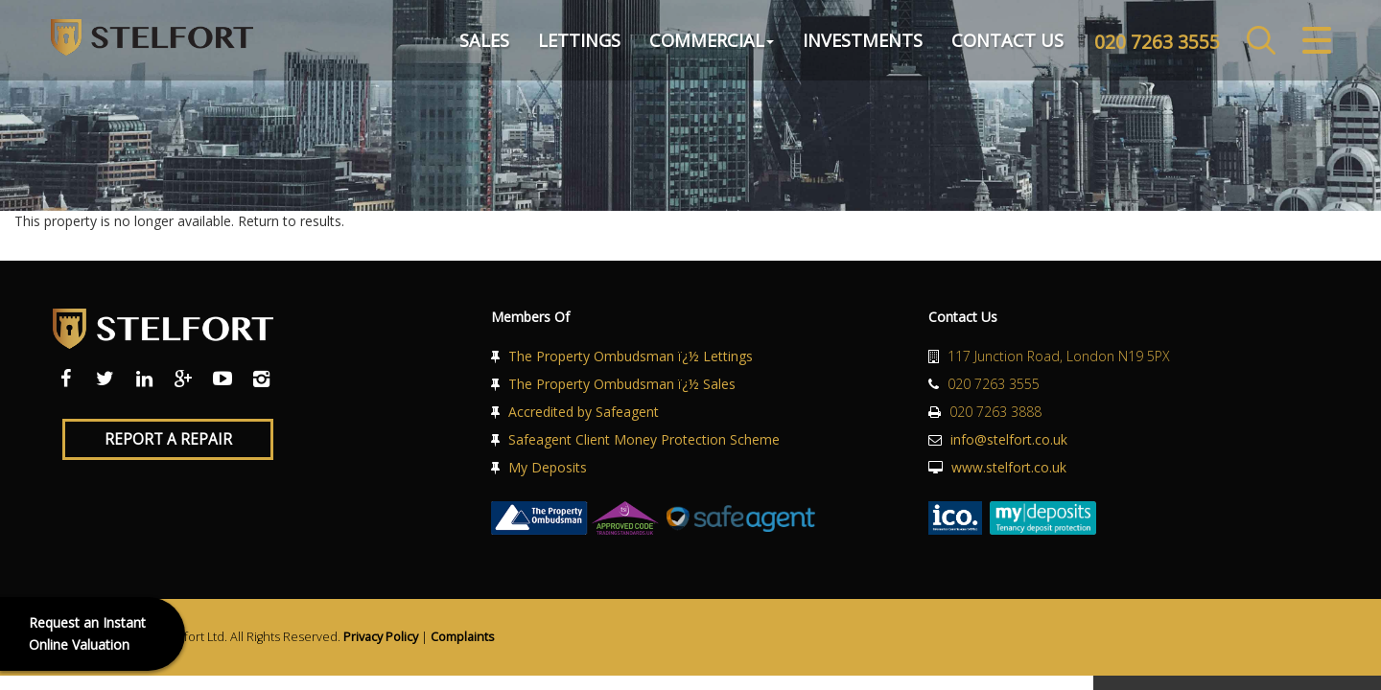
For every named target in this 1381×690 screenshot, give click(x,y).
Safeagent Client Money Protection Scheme (644, 439)
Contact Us (1001, 42)
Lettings (572, 42)
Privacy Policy (380, 637)
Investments (856, 42)
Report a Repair (168, 439)
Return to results (289, 221)
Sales (478, 42)
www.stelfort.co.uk (1008, 467)
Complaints (463, 637)
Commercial (705, 42)
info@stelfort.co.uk (1008, 439)
